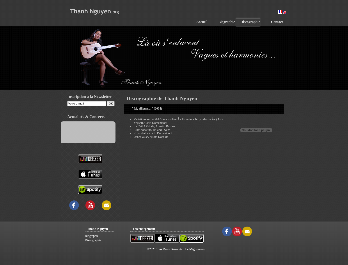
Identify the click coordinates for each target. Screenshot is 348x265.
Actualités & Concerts (86, 117)
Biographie (91, 236)
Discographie (93, 240)
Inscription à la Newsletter (89, 96)
